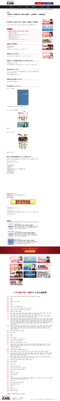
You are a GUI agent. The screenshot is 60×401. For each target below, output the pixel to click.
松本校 (11, 339)
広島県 (8, 368)
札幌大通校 (38, 296)
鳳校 (11, 354)
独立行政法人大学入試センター (16, 394)
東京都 (8, 318)
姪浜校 (42, 378)
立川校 (26, 318)
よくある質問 (41, 6)
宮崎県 (8, 387)
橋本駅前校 (15, 361)
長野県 (8, 339)
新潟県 (8, 330)
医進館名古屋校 (17, 346)
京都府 (8, 351)
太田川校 (18, 344)
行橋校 (48, 378)
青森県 (8, 298)
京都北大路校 (23, 351)
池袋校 (20, 318)
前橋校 (17, 311)
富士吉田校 (14, 337)
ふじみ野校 (24, 314)
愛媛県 (8, 374)
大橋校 (45, 378)
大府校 (31, 345)
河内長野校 (19, 354)
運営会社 (14, 399)
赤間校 (11, 379)
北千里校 (22, 355)
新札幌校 (14, 296)
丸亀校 (14, 373)
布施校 (36, 354)
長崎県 (8, 382)
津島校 (49, 345)
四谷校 (45, 318)
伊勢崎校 (20, 311)
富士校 (23, 342)
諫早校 (19, 382)
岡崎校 (15, 344)
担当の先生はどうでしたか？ (13, 35)
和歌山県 (8, 361)
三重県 (8, 348)
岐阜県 (8, 340)
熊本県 (8, 384)
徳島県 (8, 371)
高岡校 (14, 332)
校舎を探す (39, 3)
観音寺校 (17, 373)
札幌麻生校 (23, 296)
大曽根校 (11, 345)
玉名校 (19, 384)
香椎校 (25, 378)
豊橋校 (38, 344)
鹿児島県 (8, 389)
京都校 (11, 351)
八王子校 (41, 318)
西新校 (28, 378)
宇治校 (39, 351)
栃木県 (8, 309)
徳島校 (11, 371)
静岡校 (11, 342)
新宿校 (32, 318)
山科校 (27, 351)
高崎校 (11, 311)
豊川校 (44, 345)
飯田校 (21, 339)
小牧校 (15, 345)
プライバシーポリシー (19, 399)
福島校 (11, 306)
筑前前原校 (23, 379)
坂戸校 (33, 314)
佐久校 (24, 339)
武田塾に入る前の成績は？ (13, 32)
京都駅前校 (14, 351)
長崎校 (11, 382)
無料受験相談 (49, 3)
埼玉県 (8, 313)
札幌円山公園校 (19, 296)
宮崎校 (11, 387)
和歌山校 (11, 361)
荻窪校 (48, 318)
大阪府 (8, 353)
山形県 (8, 304)
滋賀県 (8, 349)
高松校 (11, 373)
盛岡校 (11, 299)
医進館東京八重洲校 (13, 324)
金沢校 (11, 334)
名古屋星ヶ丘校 (34, 344)
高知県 (8, 376)
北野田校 (11, 355)
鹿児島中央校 (12, 389)
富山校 (11, 332)
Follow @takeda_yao (10, 213)
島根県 (8, 364)
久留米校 (22, 378)
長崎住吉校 (22, 382)
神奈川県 (8, 325)
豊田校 (44, 344)
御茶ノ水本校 (12, 318)
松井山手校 (18, 351)
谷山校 (16, 389)
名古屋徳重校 (22, 345)
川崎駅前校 (16, 329)
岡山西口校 (12, 366)
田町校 (39, 318)
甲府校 (11, 337)
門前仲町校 (16, 318)
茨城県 (8, 308)
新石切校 (15, 355)
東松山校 (17, 314)
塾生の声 (8, 12)
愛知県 (8, 344)
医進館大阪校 (42, 354)
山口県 (8, 369)
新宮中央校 (51, 378)
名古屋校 (11, 344)
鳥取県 (8, 363)
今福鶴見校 (32, 354)
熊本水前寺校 (15, 384)
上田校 (18, 339)
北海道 (8, 296)
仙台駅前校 (12, 301)
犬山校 (46, 345)
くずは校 (46, 354)
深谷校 (11, 314)
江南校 (37, 345)
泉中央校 (16, 301)
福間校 (27, 379)
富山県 (8, 332)
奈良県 (8, 359)
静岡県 (8, 342)
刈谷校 (30, 344)
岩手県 (8, 299)
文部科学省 (23, 394)
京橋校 (29, 354)
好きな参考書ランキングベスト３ (14, 38)
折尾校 (17, 379)
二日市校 (35, 378)
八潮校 (39, 314)
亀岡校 (42, 351)
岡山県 (8, 366)
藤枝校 (20, 342)
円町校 (30, 351)
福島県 (8, 306)
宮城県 (8, 301)
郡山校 (22, 306)
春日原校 (39, 378)
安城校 (26, 345)
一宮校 (47, 344)
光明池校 (18, 355)
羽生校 (30, 314)
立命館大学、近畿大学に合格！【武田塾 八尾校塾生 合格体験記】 (18, 31)
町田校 (23, 318)
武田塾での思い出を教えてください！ (14, 36)
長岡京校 (33, 351)
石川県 (8, 334)
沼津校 (17, 342)
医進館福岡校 (32, 378)
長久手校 (18, 345)
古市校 (38, 354)
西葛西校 (35, 318)
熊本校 (11, 384)
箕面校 (14, 354)
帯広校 (35, 296)
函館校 (30, 296)
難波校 (26, 354)
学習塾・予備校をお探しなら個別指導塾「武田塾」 (44, 399)
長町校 (19, 301)
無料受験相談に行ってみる (30, 251)
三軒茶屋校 (51, 318)
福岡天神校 (12, 378)
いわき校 (14, 306)
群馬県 (8, 311)
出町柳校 (36, 351)
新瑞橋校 (40, 345)
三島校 (25, 342)
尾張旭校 (34, 345)
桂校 (44, 351)
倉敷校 (19, 366)
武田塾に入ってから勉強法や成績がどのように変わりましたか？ (18, 34)
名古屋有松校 (12, 346)
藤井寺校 (25, 355)
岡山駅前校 (16, 366)
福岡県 (8, 378)
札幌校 (11, 296)
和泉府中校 (49, 354)
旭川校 (27, 296)
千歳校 (33, 296)
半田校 (50, 344)
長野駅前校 (14, 339)
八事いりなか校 (26, 344)
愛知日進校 (41, 344)
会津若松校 (18, 306)
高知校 (11, 376)
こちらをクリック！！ (11, 209)
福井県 (8, 335)
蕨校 (27, 314)
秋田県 (8, 303)
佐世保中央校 (15, 382)
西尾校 (28, 345)
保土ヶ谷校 (12, 329)
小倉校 (15, 378)
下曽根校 (20, 379)
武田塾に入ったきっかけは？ (13, 33)
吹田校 (16, 354)
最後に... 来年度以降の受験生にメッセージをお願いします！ (18, 39)
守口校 (23, 354)
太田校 (14, 311)
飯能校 (14, 314)
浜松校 (14, 342)
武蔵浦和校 (36, 314)
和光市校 (20, 314)
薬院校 (14, 379)
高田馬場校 (29, 318)
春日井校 (21, 344)
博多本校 (18, 378)
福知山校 (47, 351)
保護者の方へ (34, 6)
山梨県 (8, 337)
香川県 (8, 373)
